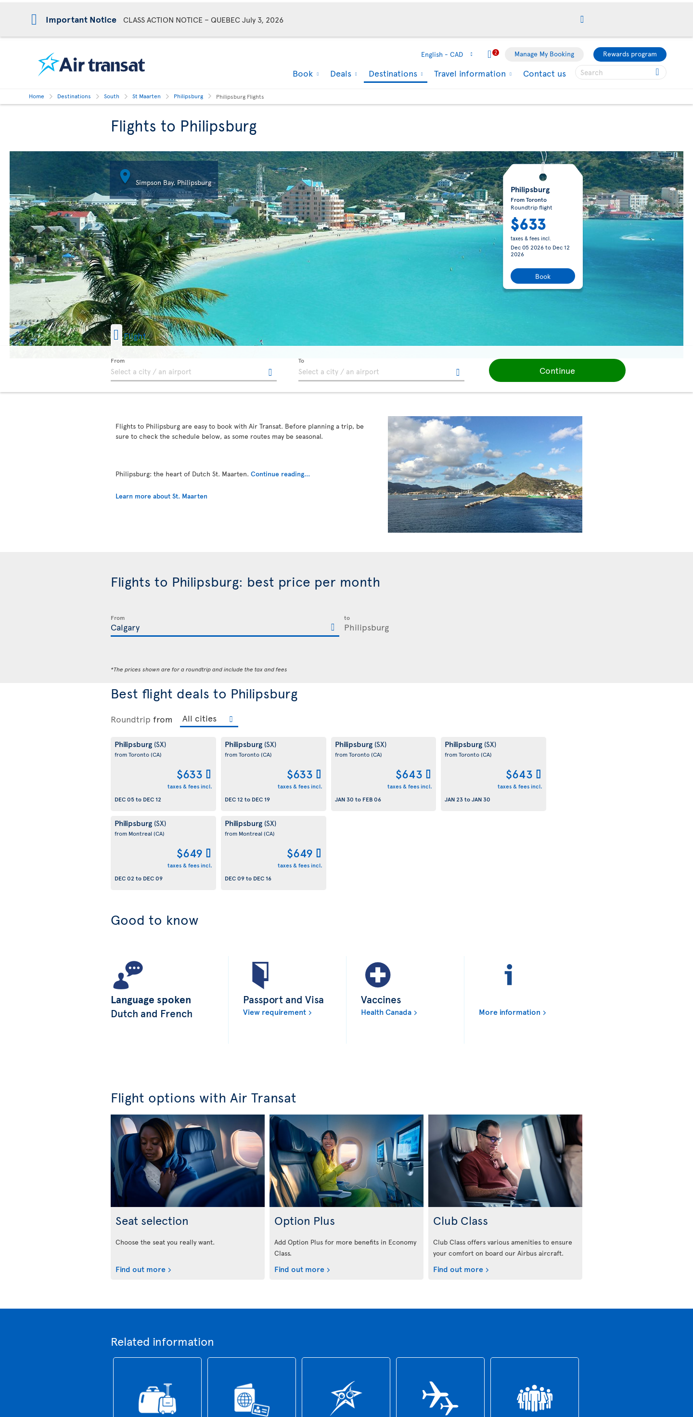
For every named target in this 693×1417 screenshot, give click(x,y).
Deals (339, 73)
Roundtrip (131, 719)
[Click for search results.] (658, 72)
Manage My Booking (544, 53)
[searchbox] (621, 72)
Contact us (544, 73)
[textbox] (194, 369)
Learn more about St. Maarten (161, 495)
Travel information (468, 73)
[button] (582, 20)
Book (301, 73)
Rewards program (630, 53)
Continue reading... (280, 473)
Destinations (392, 74)
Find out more (141, 1189)
